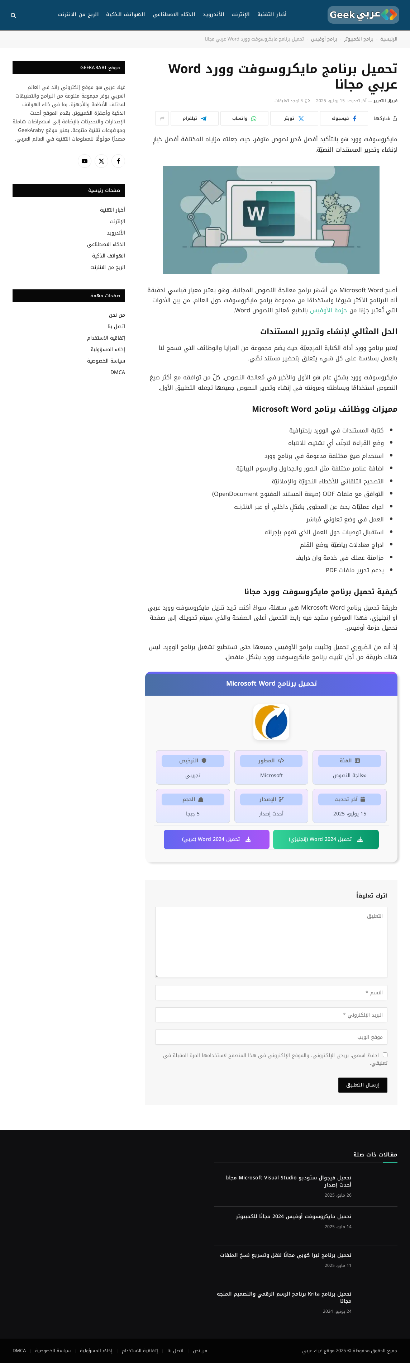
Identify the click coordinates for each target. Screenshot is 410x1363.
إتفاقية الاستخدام (106, 338)
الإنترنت (241, 14)
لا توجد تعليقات (292, 101)
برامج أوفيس (324, 38)
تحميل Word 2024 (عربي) (216, 839)
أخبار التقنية (272, 14)
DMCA (117, 372)
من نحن (117, 315)
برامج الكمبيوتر (358, 38)
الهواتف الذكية (125, 14)
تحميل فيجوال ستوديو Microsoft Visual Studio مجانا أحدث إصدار (288, 1181)
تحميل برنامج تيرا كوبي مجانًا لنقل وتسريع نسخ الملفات (286, 1255)
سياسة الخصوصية (106, 361)
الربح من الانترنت (78, 14)
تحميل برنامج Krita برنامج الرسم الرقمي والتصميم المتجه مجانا (284, 1298)
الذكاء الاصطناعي (174, 14)
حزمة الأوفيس (328, 310)
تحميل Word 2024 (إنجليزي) (326, 839)
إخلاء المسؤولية (108, 349)
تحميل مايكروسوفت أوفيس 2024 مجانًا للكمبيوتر (294, 1216)
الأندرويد (214, 14)
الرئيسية (388, 38)
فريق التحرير (385, 101)
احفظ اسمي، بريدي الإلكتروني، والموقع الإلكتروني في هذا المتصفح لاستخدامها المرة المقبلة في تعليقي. (275, 1059)
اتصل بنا (116, 326)
